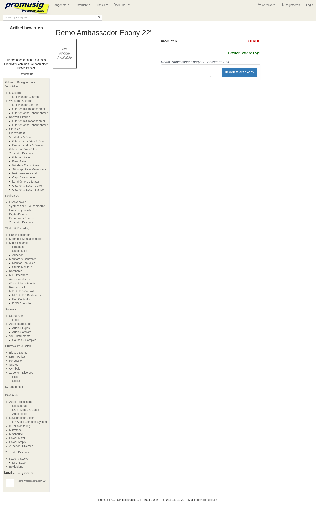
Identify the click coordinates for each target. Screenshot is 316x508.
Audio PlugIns (21, 328)
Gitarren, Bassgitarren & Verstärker (20, 84)
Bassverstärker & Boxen (27, 145)
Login (309, 5)
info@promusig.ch (205, 499)
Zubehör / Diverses (21, 222)
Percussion (16, 360)
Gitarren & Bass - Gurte (27, 185)
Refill (15, 319)
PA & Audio (12, 395)
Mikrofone (15, 430)
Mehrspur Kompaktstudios (25, 238)
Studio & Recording (17, 228)
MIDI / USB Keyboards (26, 295)
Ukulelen (14, 129)
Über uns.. (122, 6)
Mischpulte (16, 434)
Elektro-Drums (18, 352)
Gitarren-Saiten (21, 157)
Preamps (18, 246)
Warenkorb (266, 5)
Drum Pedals (17, 356)
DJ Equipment (14, 386)
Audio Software (21, 332)
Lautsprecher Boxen (21, 417)
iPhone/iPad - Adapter (23, 283)
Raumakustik (17, 287)
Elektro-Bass (17, 133)
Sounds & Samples (24, 340)
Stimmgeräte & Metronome (29, 169)
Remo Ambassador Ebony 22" (31, 481)
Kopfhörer (15, 271)
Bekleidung (16, 466)
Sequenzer (16, 315)
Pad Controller (21, 299)
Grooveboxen (17, 202)
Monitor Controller (23, 263)
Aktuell (103, 6)
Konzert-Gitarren (19, 117)
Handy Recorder (19, 234)
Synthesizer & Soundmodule (27, 206)
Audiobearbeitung (20, 323)
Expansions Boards (21, 218)
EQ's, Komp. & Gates (25, 409)
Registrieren (290, 5)
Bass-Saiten (19, 161)
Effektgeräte (19, 405)
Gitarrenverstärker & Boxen (29, 141)
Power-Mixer (17, 438)
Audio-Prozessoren (21, 401)
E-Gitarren (15, 92)
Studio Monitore (22, 267)
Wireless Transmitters (26, 165)
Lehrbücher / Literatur (25, 181)
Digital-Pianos (18, 214)
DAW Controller (22, 303)
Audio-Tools (19, 413)
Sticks (16, 380)
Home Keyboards (20, 210)
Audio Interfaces (19, 279)
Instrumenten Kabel (24, 173)
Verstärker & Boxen (21, 137)
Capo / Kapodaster (24, 177)
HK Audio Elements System (29, 422)
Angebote (62, 6)
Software (10, 309)
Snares (13, 364)
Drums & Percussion (18, 346)
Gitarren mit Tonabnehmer (28, 109)
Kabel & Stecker (19, 458)
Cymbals (14, 368)
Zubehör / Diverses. (21, 153)
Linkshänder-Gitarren (25, 96)
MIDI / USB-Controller (22, 291)
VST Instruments (19, 336)
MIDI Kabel (19, 462)
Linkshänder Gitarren (25, 104)
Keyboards (12, 195)
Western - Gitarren (20, 100)
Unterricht (83, 6)
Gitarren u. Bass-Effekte (24, 149)
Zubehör (17, 255)
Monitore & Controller (22, 259)
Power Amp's (17, 442)
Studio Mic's (19, 250)
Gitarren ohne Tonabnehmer (30, 113)
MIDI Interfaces (18, 275)
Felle (15, 376)
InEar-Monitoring (19, 426)
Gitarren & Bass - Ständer (28, 189)
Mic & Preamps (18, 242)
